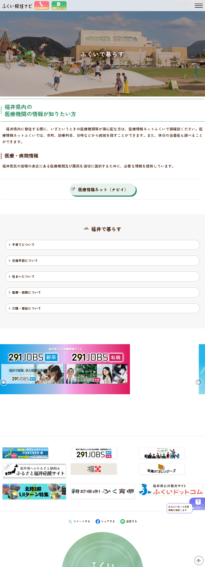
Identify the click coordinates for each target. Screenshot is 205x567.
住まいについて (23, 276)
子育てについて (23, 244)
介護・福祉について (26, 308)
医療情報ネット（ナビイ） (103, 189)
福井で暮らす (106, 228)
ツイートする (79, 521)
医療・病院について (26, 292)
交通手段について (25, 260)
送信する (128, 521)
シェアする (105, 521)
